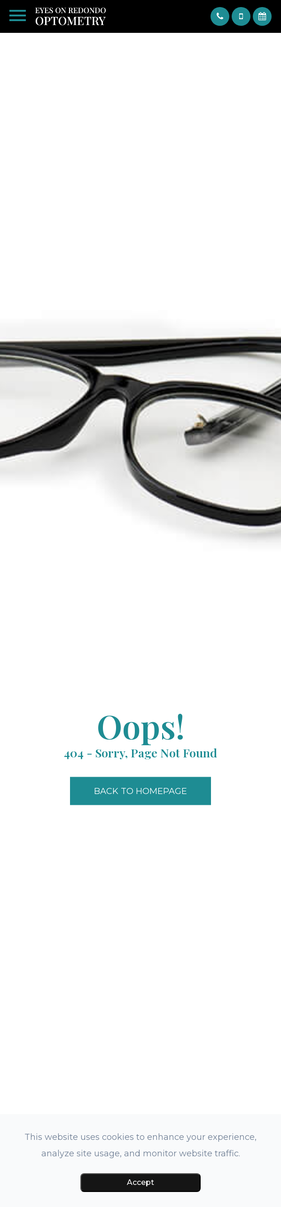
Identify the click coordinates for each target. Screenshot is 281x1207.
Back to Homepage (140, 791)
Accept (140, 1182)
